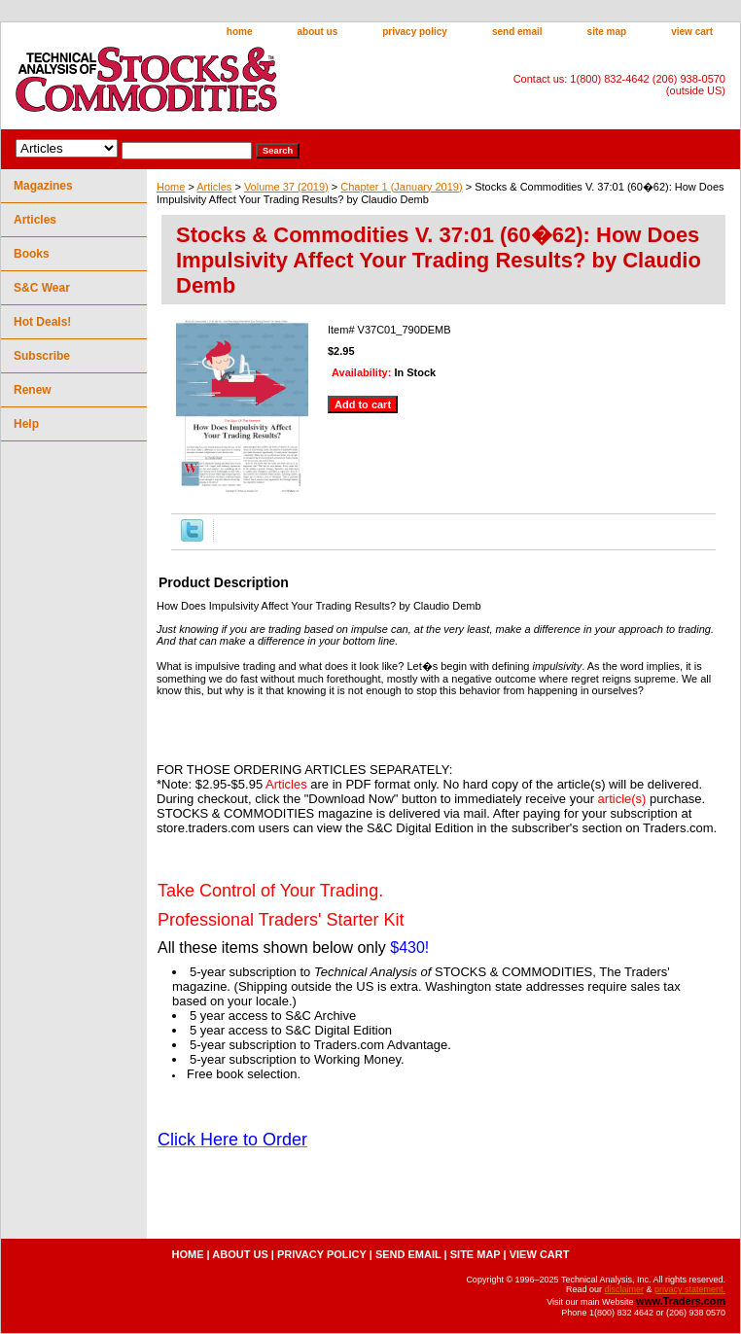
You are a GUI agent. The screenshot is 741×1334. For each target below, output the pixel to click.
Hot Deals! (42, 322)
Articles (213, 187)
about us (318, 31)
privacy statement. (689, 1289)
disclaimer (624, 1289)
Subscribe (42, 356)
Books (32, 254)
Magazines (43, 186)
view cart (692, 31)
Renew (33, 390)
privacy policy (414, 31)
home (240, 31)
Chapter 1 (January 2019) (401, 187)
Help (26, 424)
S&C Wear (42, 288)
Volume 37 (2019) (286, 187)
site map (607, 31)
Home (171, 187)
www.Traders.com (680, 1301)
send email (517, 31)
